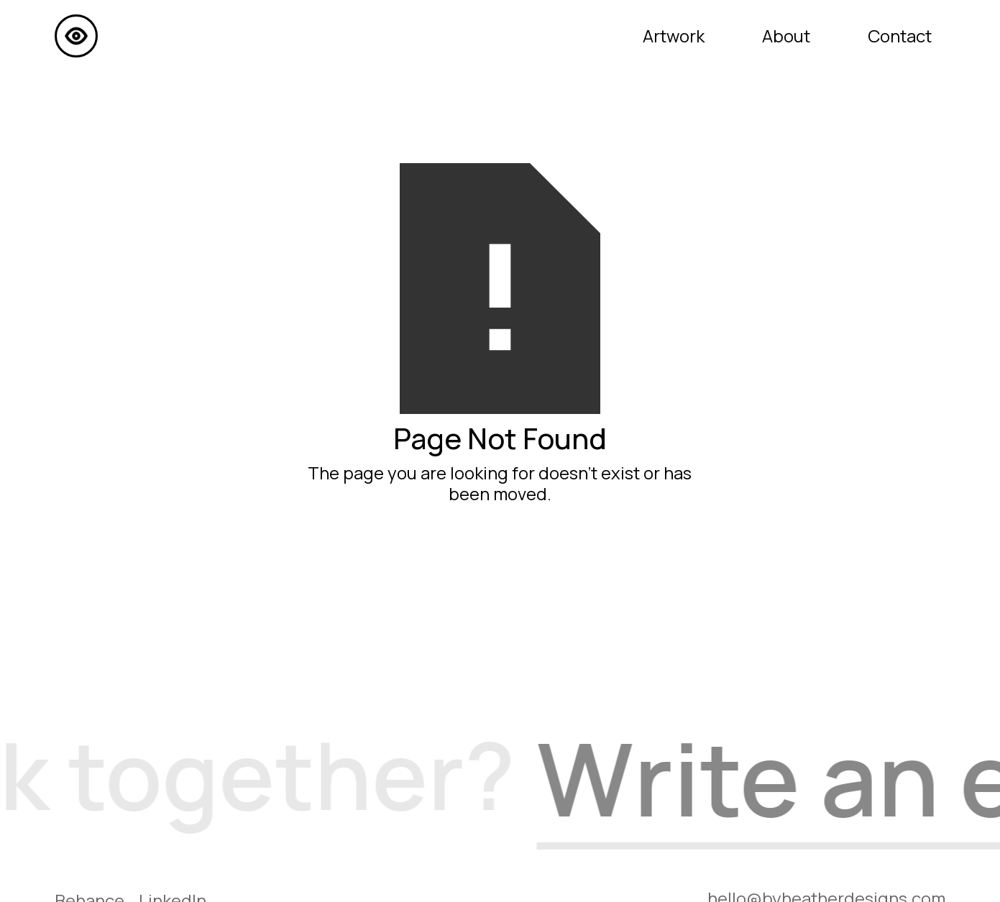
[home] (76, 35)
